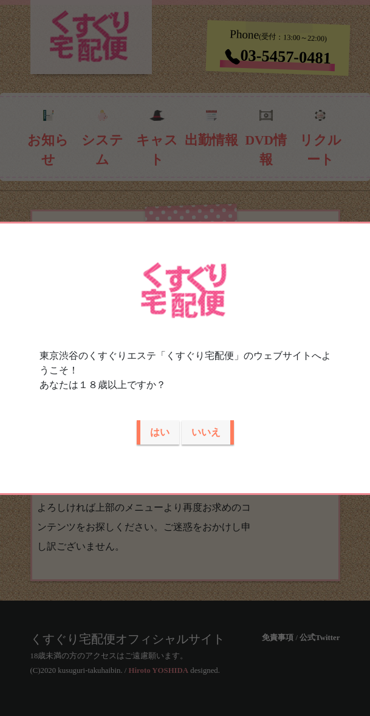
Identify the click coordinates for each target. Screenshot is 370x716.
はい (160, 432)
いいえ (206, 432)
